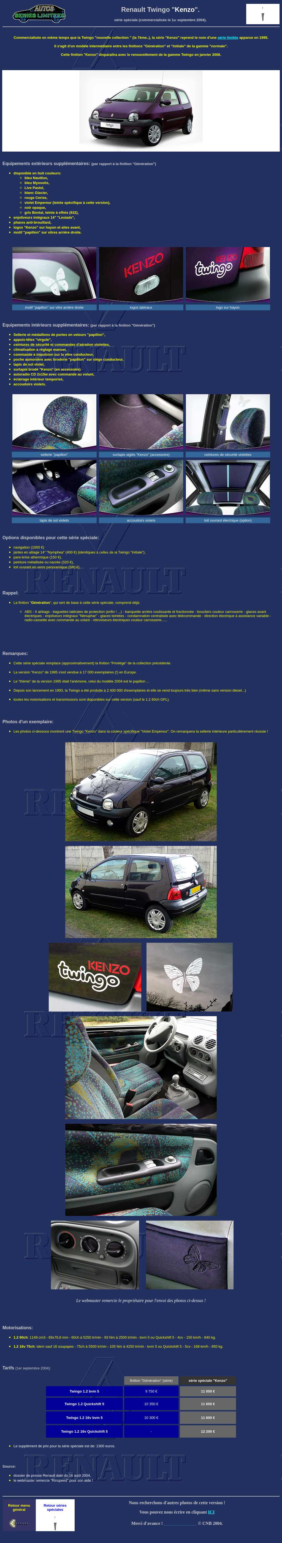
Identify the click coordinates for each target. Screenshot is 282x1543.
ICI (211, 1512)
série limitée (228, 37)
